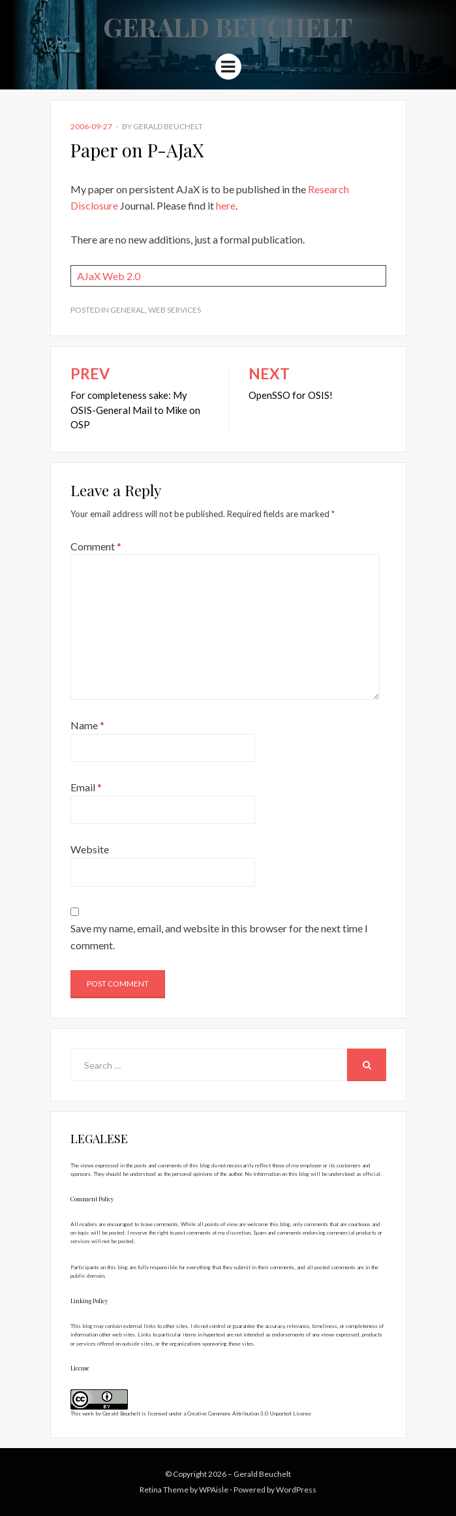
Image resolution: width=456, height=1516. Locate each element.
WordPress (296, 1489)
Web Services (174, 310)
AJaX (88, 276)
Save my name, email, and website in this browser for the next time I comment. (219, 936)
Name (87, 725)
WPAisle (213, 1489)
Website (89, 849)
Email (86, 787)
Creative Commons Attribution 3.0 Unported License (249, 1413)
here (226, 205)
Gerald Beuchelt (228, 26)
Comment (95, 546)
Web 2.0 (121, 276)
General (127, 310)
